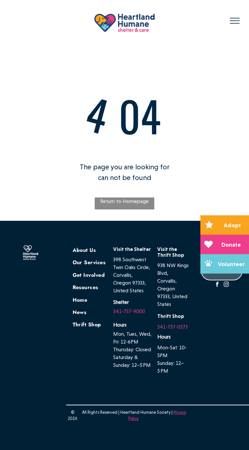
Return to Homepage (124, 201)
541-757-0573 (172, 327)
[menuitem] (96, 249)
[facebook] (217, 285)
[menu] (234, 20)
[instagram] (226, 285)
